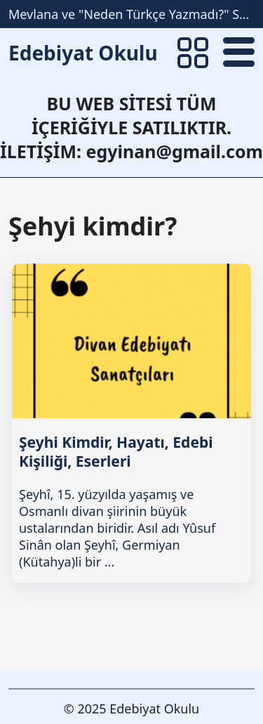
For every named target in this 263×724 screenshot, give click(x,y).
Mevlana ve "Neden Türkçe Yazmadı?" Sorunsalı (131, 14)
